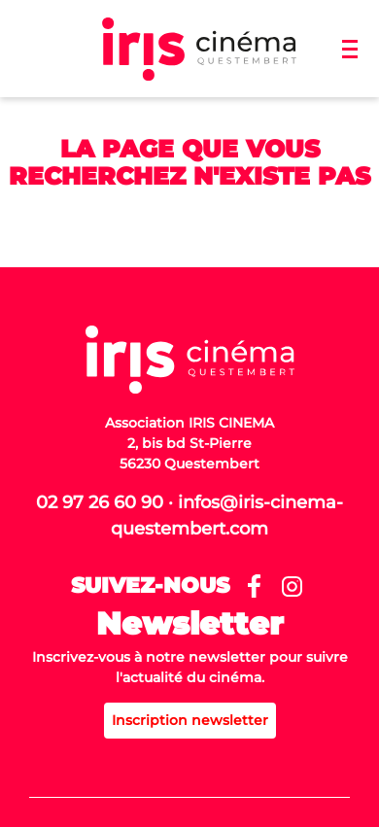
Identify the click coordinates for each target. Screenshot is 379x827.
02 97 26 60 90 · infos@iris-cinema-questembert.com (189, 515)
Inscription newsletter (190, 720)
